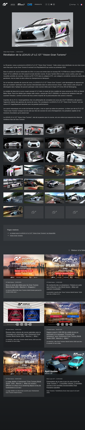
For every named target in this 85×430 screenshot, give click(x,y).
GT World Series (10, 282)
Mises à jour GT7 (51, 378)
